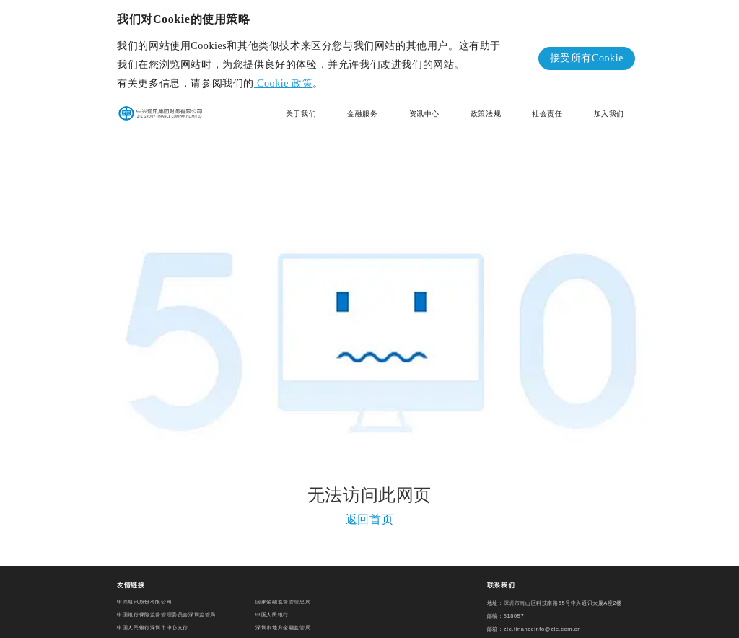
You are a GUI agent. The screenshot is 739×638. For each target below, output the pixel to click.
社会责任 (547, 114)
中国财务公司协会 (277, 632)
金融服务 (362, 114)
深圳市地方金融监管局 (282, 619)
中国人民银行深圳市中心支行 (152, 619)
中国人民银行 (272, 606)
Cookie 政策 (283, 83)
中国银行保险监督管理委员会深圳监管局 (166, 606)
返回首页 (369, 514)
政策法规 (486, 114)
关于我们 (301, 114)
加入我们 (609, 114)
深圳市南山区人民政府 (144, 632)
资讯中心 (424, 114)
